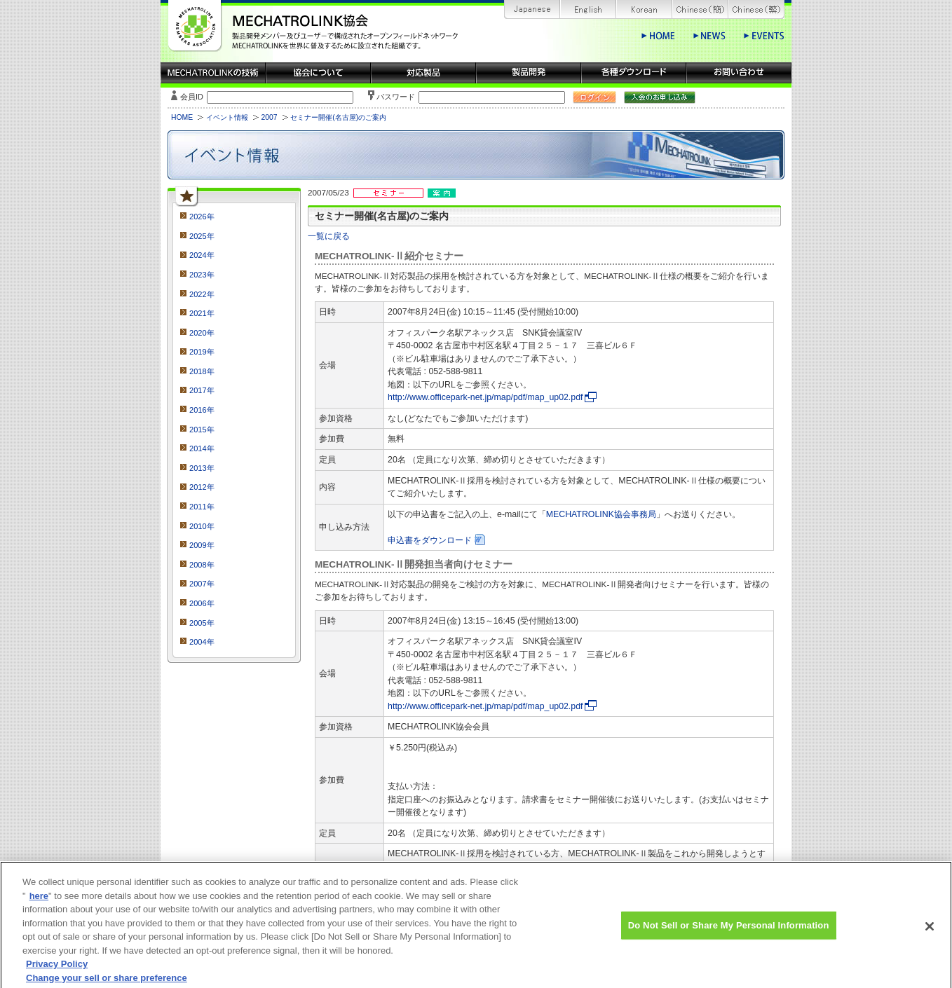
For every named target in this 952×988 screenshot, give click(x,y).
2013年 (202, 468)
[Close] (929, 934)
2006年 (202, 603)
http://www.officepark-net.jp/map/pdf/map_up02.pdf (485, 397)
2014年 (202, 448)
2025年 (202, 236)
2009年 (202, 545)
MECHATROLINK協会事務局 (601, 514)
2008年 (202, 565)
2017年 (202, 390)
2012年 (202, 487)
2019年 (202, 352)
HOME (182, 117)
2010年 (202, 526)
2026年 (202, 216)
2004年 (202, 642)
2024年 (202, 255)
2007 (269, 117)
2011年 (202, 506)
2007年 (202, 583)
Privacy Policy (57, 972)
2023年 (202, 274)
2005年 (202, 623)
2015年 (202, 429)
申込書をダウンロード (430, 540)
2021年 (202, 313)
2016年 (202, 410)
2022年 (202, 294)
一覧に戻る (329, 235)
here (38, 903)
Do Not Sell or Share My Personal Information (728, 933)
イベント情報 (227, 117)
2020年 (202, 333)
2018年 (202, 371)
